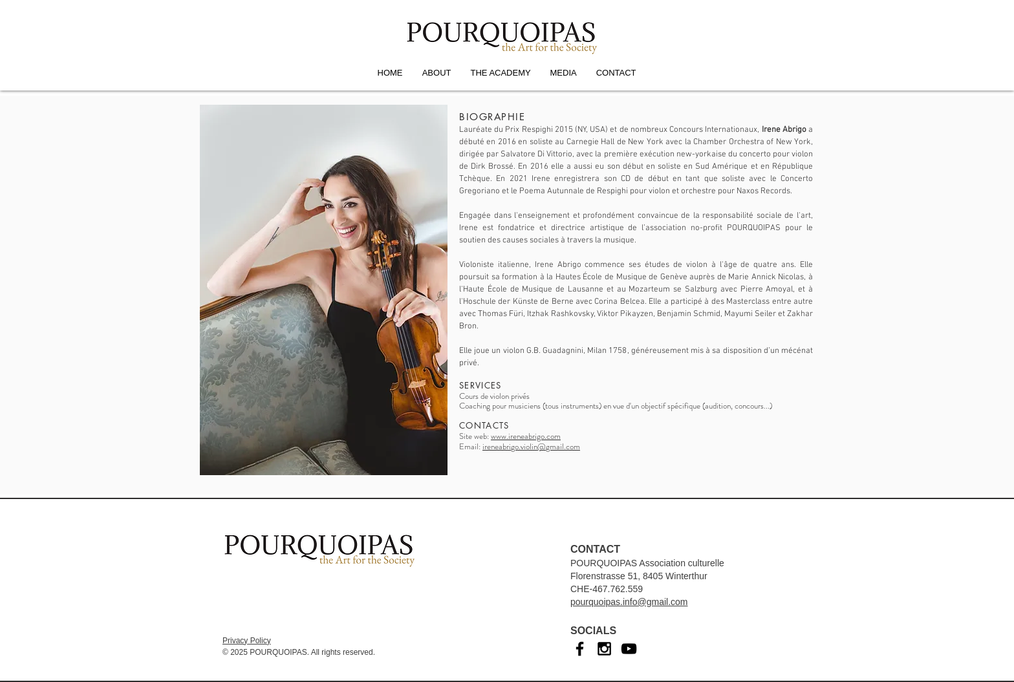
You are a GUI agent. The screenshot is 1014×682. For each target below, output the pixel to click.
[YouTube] (629, 648)
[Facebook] (579, 648)
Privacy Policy (246, 640)
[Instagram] (604, 648)
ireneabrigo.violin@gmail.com (531, 446)
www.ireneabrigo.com (526, 436)
